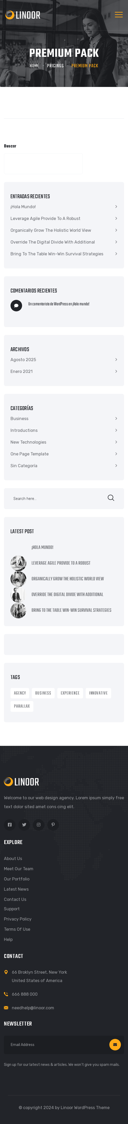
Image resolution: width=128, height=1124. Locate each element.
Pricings (55, 66)
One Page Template (30, 453)
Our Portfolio (16, 879)
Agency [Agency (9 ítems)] (20, 693)
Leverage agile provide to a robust (45, 218)
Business (19, 418)
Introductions (24, 430)
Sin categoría (24, 465)
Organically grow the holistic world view (51, 230)
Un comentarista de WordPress (48, 304)
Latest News (16, 889)
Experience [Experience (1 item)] (70, 693)
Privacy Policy (18, 919)
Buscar (10, 146)
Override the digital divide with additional (53, 242)
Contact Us (15, 899)
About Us (13, 858)
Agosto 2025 (23, 359)
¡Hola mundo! (23, 206)
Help (8, 939)
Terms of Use (17, 929)
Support (12, 908)
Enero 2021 (22, 371)
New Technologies (28, 442)
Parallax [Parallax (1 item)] (22, 706)
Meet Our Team (18, 868)
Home (34, 66)
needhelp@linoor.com (33, 1007)
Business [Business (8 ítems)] (43, 693)
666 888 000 (25, 994)
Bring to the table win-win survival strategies (57, 253)
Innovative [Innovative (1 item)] (98, 693)
